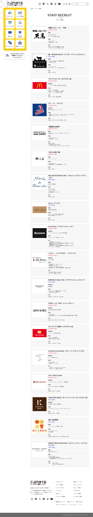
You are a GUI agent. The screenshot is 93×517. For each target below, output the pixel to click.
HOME (31, 8)
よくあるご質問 (78, 496)
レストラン (59, 490)
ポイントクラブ (78, 485)
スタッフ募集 (77, 493)
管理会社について (60, 502)
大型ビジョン (70, 502)
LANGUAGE (65, 3)
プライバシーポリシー (62, 504)
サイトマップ (72, 504)
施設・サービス (78, 482)
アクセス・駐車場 (60, 496)
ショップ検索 (59, 485)
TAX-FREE (77, 490)
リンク (80, 504)
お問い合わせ (79, 502)
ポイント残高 (77, 487)
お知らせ (58, 493)
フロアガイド (59, 482)
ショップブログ (60, 487)
